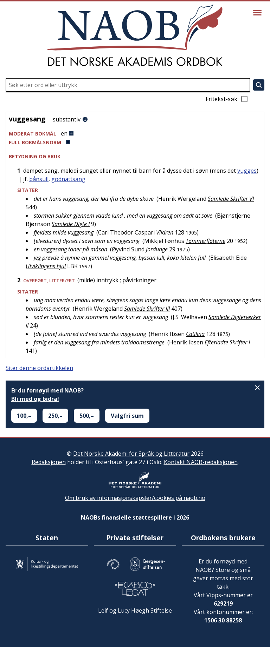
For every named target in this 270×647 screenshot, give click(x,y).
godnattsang (68, 179)
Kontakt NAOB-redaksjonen (201, 462)
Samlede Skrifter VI (231, 199)
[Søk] (258, 85)
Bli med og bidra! (35, 399)
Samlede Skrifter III (147, 308)
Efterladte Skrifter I (227, 342)
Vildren (164, 232)
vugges (247, 170)
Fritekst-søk (227, 99)
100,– (24, 416)
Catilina (195, 334)
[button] (135, 133)
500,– (86, 416)
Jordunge (157, 249)
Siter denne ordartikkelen (39, 368)
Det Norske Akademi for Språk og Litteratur (131, 453)
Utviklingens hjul (46, 266)
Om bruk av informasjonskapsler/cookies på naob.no (135, 498)
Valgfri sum (127, 416)
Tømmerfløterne (205, 241)
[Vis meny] (257, 12)
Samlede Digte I (71, 224)
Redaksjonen (49, 462)
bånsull (39, 179)
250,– (55, 416)
